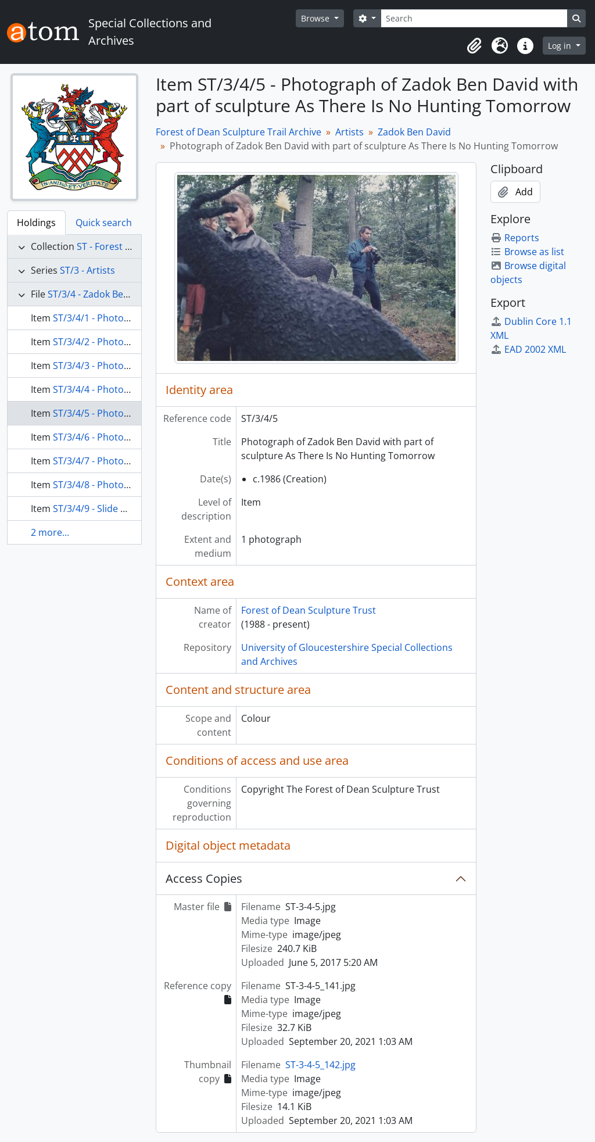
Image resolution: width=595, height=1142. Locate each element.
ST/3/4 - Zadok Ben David (102, 294)
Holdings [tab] (36, 222)
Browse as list (527, 251)
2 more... (50, 532)
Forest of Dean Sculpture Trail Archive (238, 132)
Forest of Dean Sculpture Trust (308, 610)
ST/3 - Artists (87, 270)
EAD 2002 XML (528, 349)
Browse (316, 18)
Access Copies (204, 878)
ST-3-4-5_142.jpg (320, 1064)
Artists (349, 132)
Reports (514, 237)
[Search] (474, 18)
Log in (561, 45)
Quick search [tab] (104, 222)
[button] (474, 46)
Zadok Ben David (414, 132)
